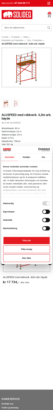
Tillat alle (26, 240)
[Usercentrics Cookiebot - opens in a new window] (38, 149)
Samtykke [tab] (9, 157)
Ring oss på (16, 3)
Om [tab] (43, 157)
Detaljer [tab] (26, 157)
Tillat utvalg (26, 249)
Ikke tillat (26, 258)
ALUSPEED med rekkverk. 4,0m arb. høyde (25, 277)
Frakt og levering (10, 407)
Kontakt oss (7, 403)
